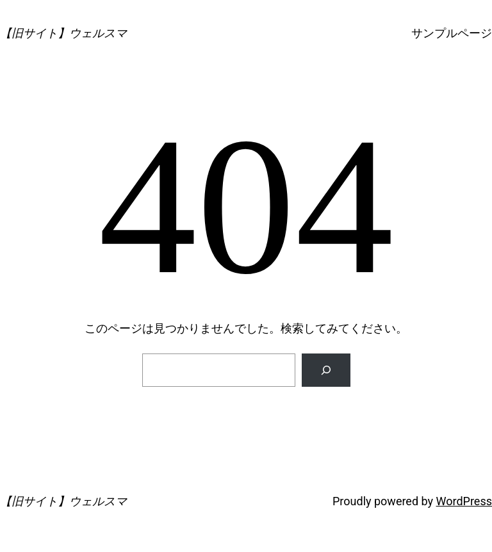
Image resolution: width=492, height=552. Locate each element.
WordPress (464, 501)
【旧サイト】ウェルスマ (63, 33)
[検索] (326, 370)
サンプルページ (451, 33)
